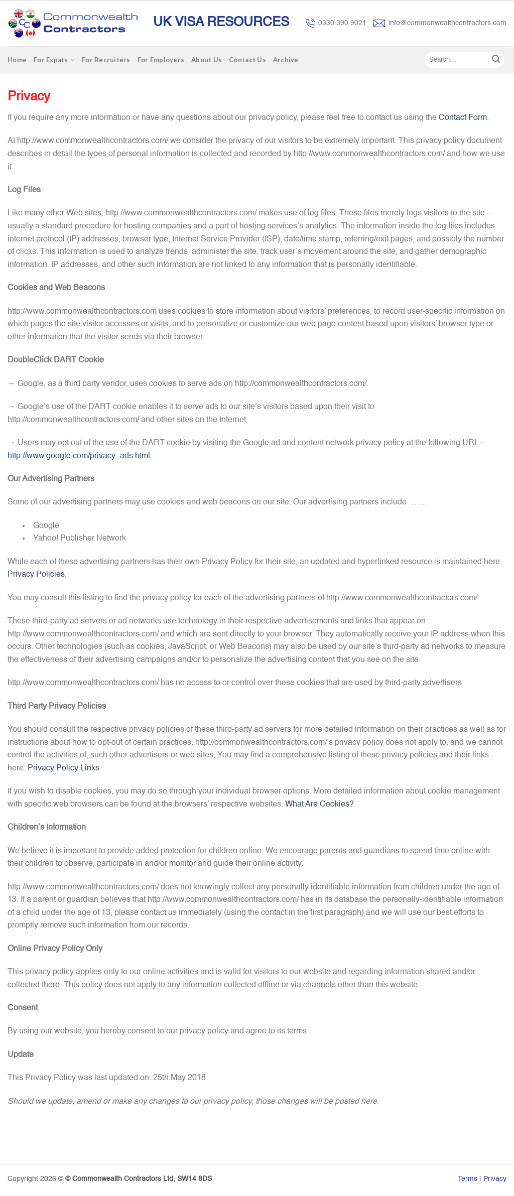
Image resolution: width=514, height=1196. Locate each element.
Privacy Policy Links (63, 768)
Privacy (494, 1178)
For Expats (54, 60)
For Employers (161, 60)
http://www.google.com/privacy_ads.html (79, 456)
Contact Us (247, 60)
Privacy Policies (36, 575)
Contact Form (463, 118)
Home (17, 60)
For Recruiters (106, 60)
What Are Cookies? (319, 805)
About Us (206, 60)
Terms (467, 1178)
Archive (286, 60)
